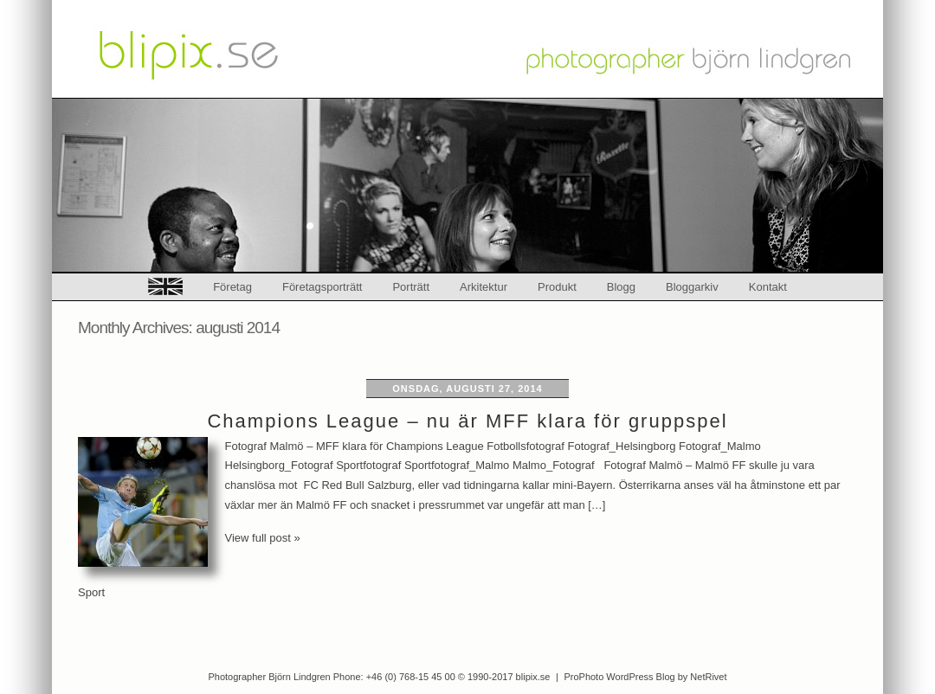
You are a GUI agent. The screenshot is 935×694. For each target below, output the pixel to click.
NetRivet (708, 677)
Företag (232, 286)
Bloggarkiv (692, 286)
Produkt (557, 286)
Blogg (621, 286)
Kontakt (768, 286)
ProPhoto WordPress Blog (619, 677)
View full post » (262, 537)
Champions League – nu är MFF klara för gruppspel (467, 421)
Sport (91, 592)
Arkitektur (483, 286)
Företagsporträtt (322, 286)
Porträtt (410, 286)
